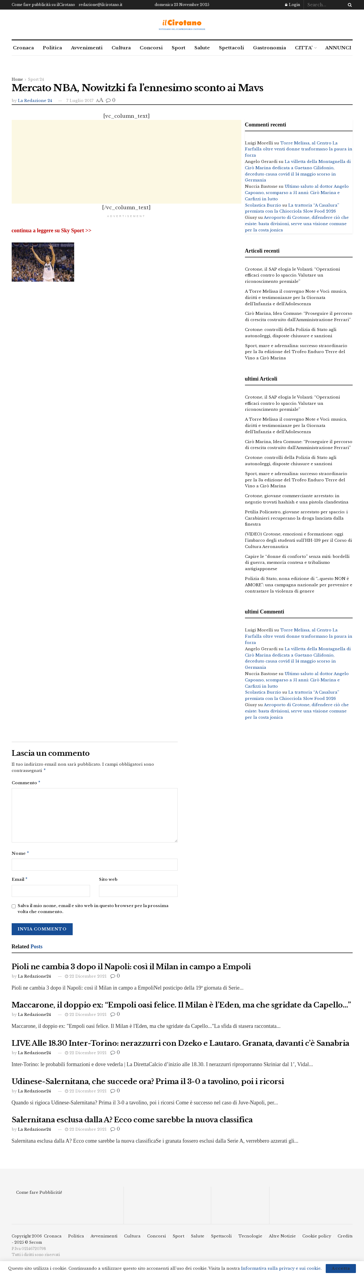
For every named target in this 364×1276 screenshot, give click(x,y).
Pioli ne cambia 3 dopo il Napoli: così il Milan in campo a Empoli (131, 969)
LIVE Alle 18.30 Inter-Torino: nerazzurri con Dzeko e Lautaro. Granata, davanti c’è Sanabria (180, 1045)
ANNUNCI (338, 48)
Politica (52, 48)
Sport (178, 48)
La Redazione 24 (35, 100)
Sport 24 (36, 79)
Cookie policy (316, 1238)
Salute (202, 48)
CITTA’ (304, 48)
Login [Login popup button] (292, 4)
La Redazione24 (34, 978)
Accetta (341, 1268)
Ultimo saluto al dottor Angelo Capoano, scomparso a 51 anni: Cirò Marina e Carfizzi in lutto (297, 193)
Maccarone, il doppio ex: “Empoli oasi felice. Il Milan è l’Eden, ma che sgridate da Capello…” (181, 1007)
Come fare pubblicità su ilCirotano (43, 4)
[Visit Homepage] (182, 24)
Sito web (108, 881)
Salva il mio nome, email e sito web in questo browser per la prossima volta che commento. (93, 911)
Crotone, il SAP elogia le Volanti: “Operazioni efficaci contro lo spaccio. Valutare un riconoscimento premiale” (292, 275)
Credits (345, 1238)
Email (20, 881)
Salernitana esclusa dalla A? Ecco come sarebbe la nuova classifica (132, 1122)
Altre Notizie (282, 1238)
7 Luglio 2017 (80, 100)
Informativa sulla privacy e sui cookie (281, 1268)
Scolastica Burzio (263, 205)
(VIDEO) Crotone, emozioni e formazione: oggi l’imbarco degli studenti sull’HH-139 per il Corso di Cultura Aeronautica (298, 540)
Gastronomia (269, 48)
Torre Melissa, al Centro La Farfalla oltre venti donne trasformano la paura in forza (298, 149)
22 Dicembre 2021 (85, 978)
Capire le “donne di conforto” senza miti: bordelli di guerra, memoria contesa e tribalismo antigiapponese (297, 563)
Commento (26, 784)
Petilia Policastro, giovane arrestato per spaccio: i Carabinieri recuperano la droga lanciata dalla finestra (296, 518)
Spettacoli (231, 48)
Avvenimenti (87, 48)
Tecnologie (250, 1238)
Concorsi (151, 48)
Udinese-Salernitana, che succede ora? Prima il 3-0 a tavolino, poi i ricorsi (148, 1084)
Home (17, 79)
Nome (21, 855)
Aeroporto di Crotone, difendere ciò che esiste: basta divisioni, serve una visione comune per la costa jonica (297, 224)
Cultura (121, 48)
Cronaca (23, 48)
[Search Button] (349, 5)
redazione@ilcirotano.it (100, 4)
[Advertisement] (126, 162)
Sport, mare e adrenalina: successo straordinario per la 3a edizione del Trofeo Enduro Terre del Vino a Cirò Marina (296, 352)
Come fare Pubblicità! (39, 1194)
